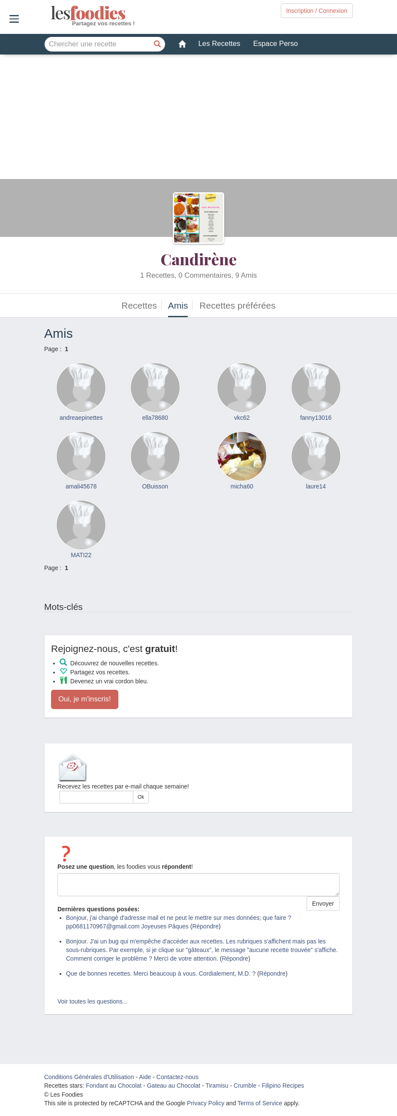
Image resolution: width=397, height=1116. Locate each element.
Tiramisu (216, 1085)
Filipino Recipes (283, 1085)
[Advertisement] (198, 119)
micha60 (242, 486)
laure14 (316, 486)
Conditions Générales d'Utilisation (89, 1077)
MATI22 (81, 555)
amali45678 (81, 486)
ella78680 (155, 417)
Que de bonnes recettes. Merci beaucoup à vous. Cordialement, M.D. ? (161, 973)
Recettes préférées (237, 305)
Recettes (139, 305)
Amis (178, 305)
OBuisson (155, 486)
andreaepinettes (81, 417)
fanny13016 (315, 417)
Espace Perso (275, 43)
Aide (145, 1077)
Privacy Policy (205, 1103)
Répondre (205, 926)
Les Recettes (219, 43)
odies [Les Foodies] (52, 13)
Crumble (245, 1085)
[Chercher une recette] (157, 44)
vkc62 (242, 417)
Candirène (199, 259)
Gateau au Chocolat (174, 1085)
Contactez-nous (177, 1077)
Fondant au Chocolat (113, 1085)
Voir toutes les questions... (92, 1001)
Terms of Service (260, 1103)
